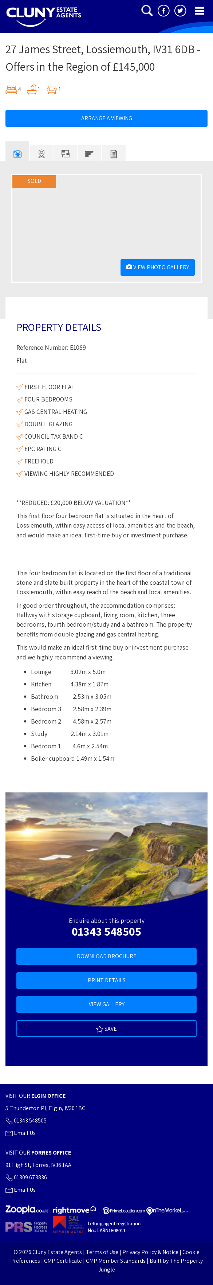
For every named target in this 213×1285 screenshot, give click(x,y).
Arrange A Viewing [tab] (106, 118)
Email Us (20, 1133)
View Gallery (107, 1004)
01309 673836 (26, 1177)
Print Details (107, 980)
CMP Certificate (63, 1261)
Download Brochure (107, 956)
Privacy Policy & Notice (150, 1252)
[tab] (17, 151)
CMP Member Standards (116, 1261)
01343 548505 (106, 931)
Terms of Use (102, 1252)
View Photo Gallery (157, 267)
